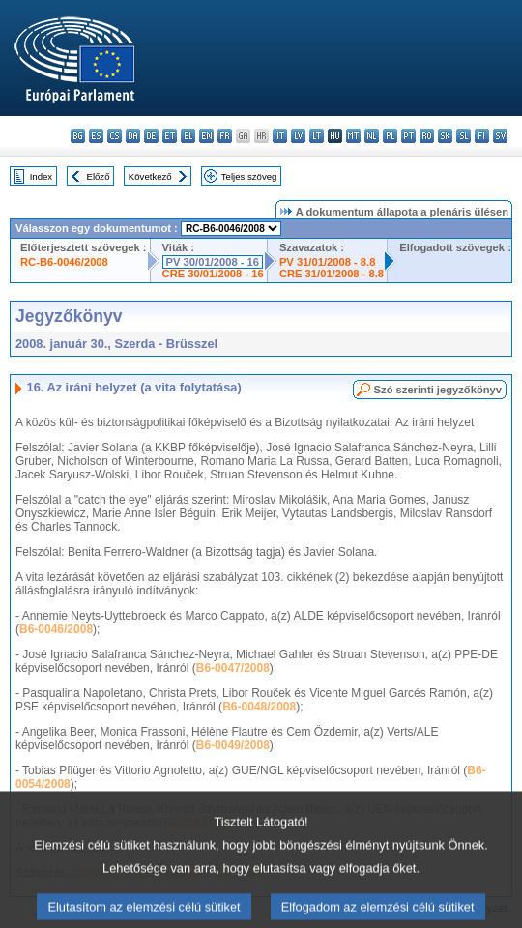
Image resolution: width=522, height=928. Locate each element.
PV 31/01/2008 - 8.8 (327, 262)
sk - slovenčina (445, 136)
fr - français (225, 136)
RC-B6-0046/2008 (64, 262)
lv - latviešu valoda (298, 136)
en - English (206, 136)
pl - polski (390, 136)
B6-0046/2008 (56, 629)
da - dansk (133, 136)
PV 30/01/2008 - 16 (212, 262)
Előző (98, 176)
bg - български (78, 136)
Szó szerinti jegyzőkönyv (438, 389)
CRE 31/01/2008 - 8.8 (331, 273)
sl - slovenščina (463, 136)
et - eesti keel (169, 136)
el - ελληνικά (188, 136)
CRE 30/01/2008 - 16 (213, 273)
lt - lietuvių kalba (316, 136)
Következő (150, 176)
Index (41, 176)
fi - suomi (482, 136)
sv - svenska (500, 136)
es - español (96, 136)
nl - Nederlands (371, 136)
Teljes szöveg (249, 176)
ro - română (427, 136)
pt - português (408, 136)
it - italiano (280, 136)
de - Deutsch (151, 136)
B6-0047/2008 (233, 668)
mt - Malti (353, 136)
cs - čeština (114, 136)
